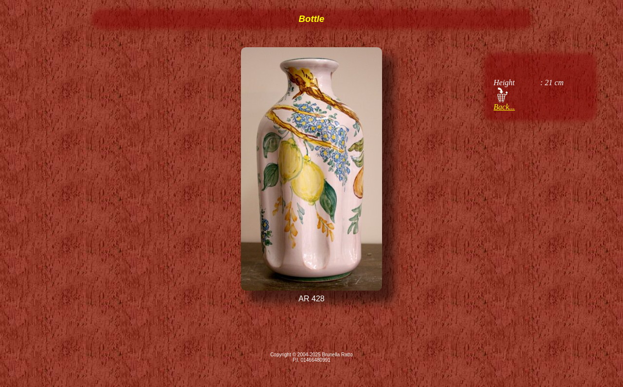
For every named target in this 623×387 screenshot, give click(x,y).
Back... (504, 107)
